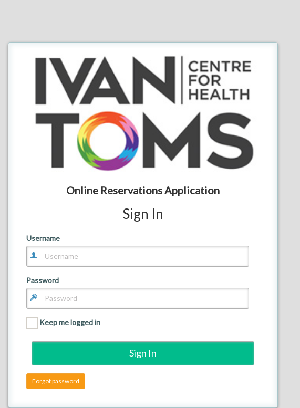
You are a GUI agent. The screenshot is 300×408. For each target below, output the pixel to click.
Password (42, 281)
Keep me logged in (63, 323)
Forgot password (55, 381)
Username (43, 239)
